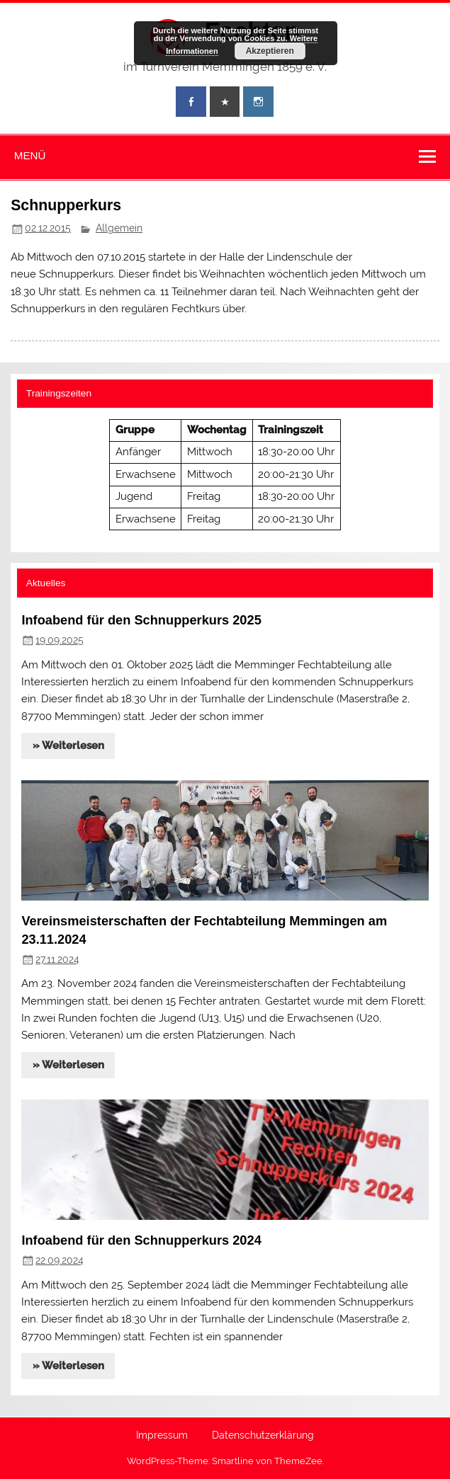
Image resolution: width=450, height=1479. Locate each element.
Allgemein (119, 228)
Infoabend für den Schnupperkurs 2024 (141, 1240)
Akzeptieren (270, 51)
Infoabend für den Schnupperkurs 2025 (141, 619)
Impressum (162, 1436)
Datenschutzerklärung (263, 1436)
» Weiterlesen (68, 745)
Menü (30, 155)
